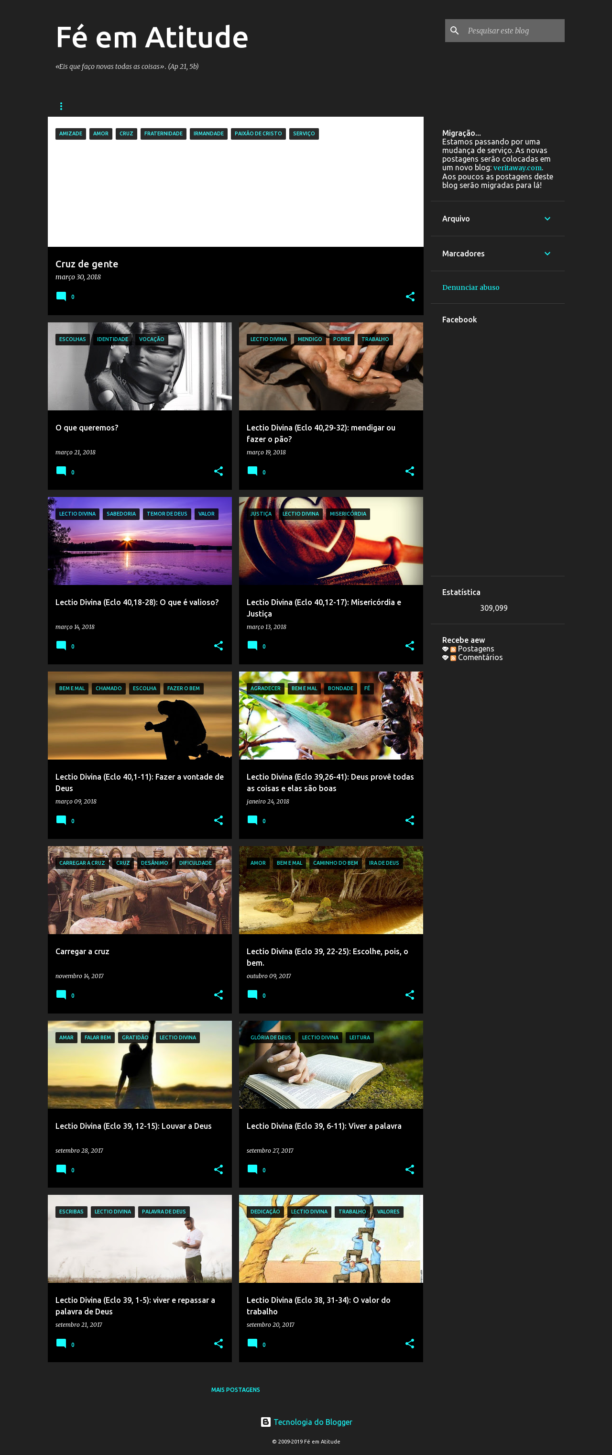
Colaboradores (287, 106)
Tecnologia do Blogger (306, 1422)
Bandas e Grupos (142, 106)
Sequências (74, 106)
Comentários (476, 657)
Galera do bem (215, 106)
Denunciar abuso (471, 287)
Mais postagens (235, 1390)
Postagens (472, 648)
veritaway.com (517, 168)
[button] (410, 297)
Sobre (344, 106)
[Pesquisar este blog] (514, 30)
